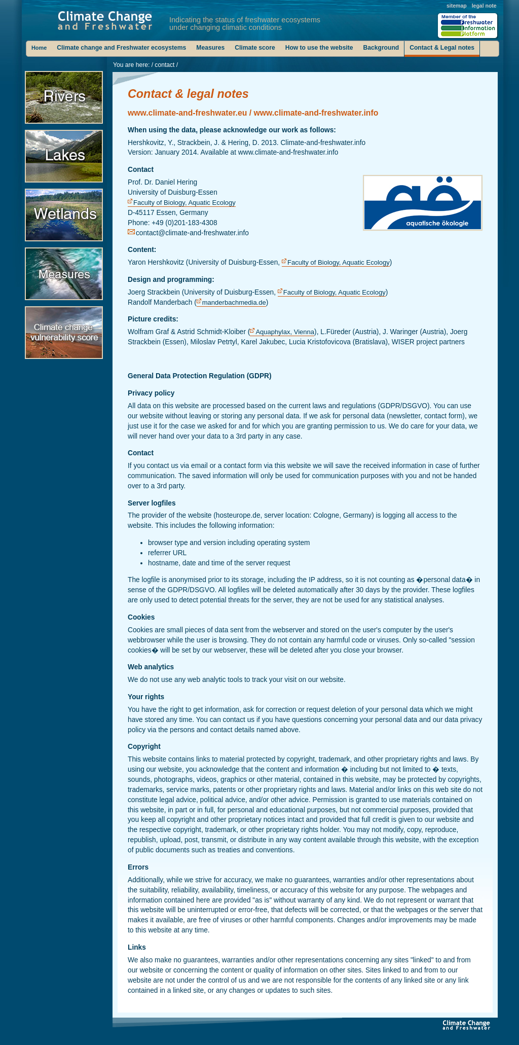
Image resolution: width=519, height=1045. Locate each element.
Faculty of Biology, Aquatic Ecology (184, 202)
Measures (210, 47)
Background (381, 47)
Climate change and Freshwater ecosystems (121, 47)
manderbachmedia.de (234, 302)
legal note (484, 6)
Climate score (255, 47)
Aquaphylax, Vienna (284, 332)
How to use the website (319, 47)
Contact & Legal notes (442, 47)
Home (39, 48)
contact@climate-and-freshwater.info (192, 233)
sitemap (457, 6)
